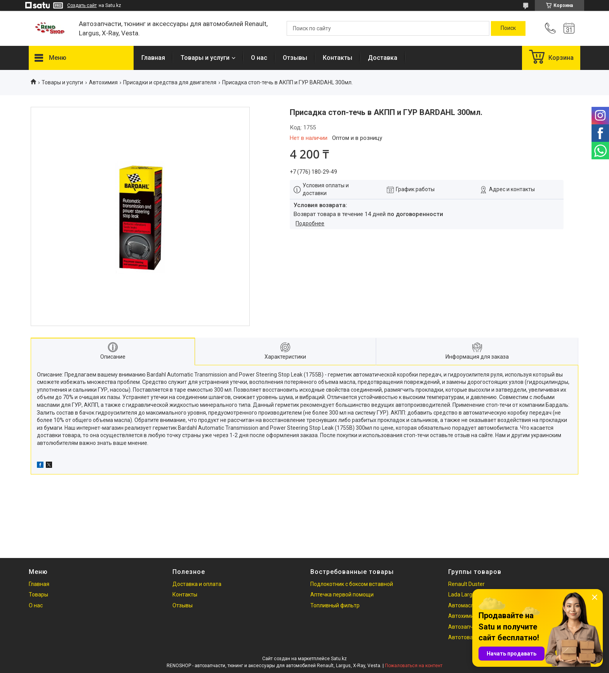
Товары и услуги (205, 57)
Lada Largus (463, 594)
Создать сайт (82, 5)
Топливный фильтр (335, 605)
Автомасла (462, 605)
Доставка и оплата (196, 584)
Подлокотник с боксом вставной (351, 584)
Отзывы (295, 57)
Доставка (382, 57)
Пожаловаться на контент (413, 665)
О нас (259, 57)
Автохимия (103, 82)
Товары (38, 594)
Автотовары (464, 637)
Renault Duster (466, 584)
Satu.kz (339, 658)
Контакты (337, 57)
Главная (153, 57)
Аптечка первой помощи (342, 594)
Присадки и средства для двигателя (169, 82)
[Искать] (508, 28)
